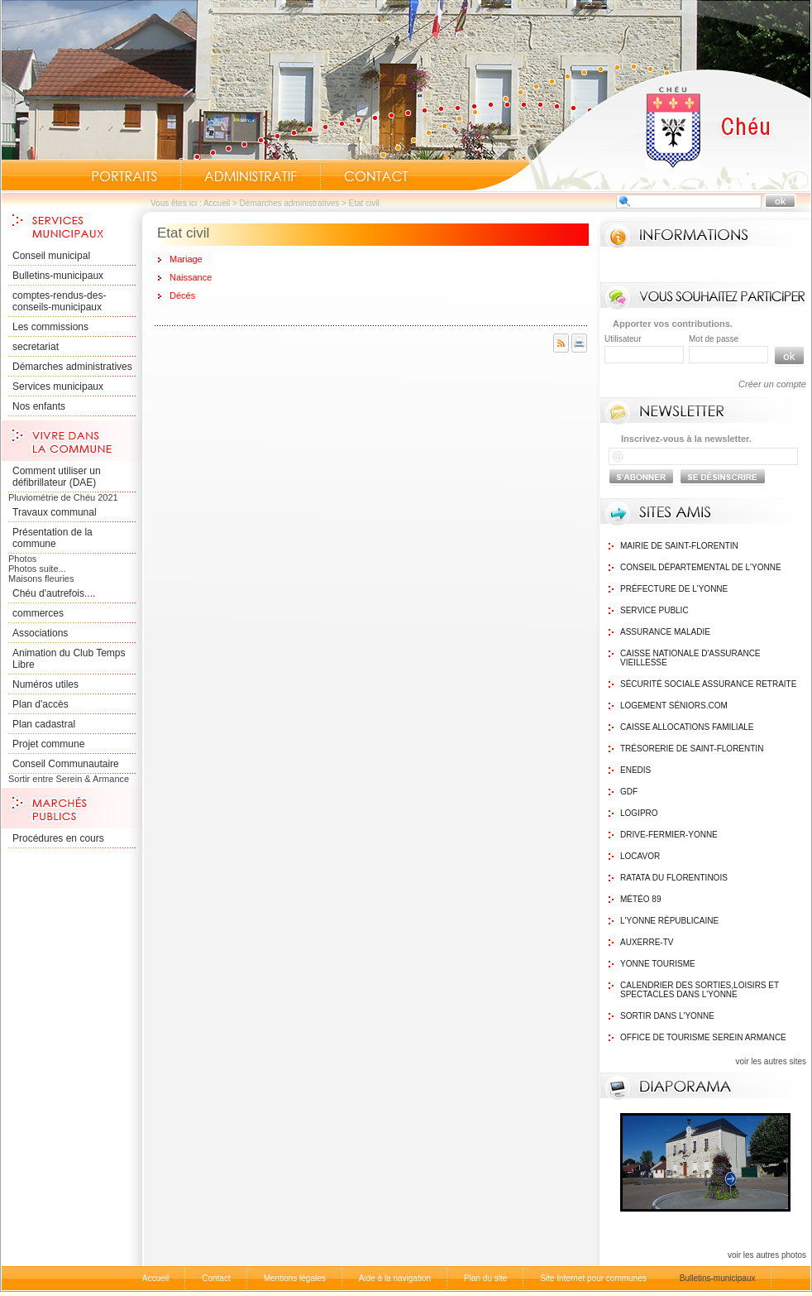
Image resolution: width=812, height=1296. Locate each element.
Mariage (186, 259)
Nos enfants (38, 406)
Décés (182, 295)
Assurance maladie (665, 631)
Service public (654, 610)
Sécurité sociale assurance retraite (708, 684)
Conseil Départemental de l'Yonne (700, 567)
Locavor (640, 856)
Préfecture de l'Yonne (674, 588)
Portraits (124, 176)
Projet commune (48, 744)
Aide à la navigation (395, 1278)
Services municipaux (57, 386)
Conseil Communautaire (65, 764)
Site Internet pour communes (593, 1278)
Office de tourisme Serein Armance (703, 1037)
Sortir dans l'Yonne (667, 1015)
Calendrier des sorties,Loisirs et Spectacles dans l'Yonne (699, 990)
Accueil (640, 129)
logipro (639, 813)
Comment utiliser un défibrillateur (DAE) (56, 476)
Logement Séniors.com (674, 705)
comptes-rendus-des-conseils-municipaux (59, 301)
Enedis (635, 770)
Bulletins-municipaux (57, 275)
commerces (38, 613)
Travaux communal (54, 512)
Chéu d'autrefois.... (53, 593)
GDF (629, 791)
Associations (40, 633)
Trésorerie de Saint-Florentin (691, 748)
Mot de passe (713, 338)
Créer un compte (772, 384)
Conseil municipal (51, 256)
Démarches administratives (290, 203)
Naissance (191, 277)
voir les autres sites (770, 1061)
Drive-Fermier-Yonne (669, 834)
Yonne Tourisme (657, 963)
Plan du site (485, 1278)
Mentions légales (295, 1278)
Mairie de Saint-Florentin (679, 545)
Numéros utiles (45, 684)
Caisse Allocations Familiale (687, 727)
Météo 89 (640, 899)
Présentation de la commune (52, 538)
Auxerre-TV (646, 942)
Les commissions (50, 327)
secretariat (35, 347)
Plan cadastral (43, 724)
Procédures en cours (58, 838)
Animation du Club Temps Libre (69, 658)
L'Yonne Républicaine (669, 920)
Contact (376, 176)
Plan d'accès (40, 704)
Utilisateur (622, 338)
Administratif (250, 176)
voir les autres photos (767, 1255)
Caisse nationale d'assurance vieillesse (690, 658)
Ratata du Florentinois (674, 877)
